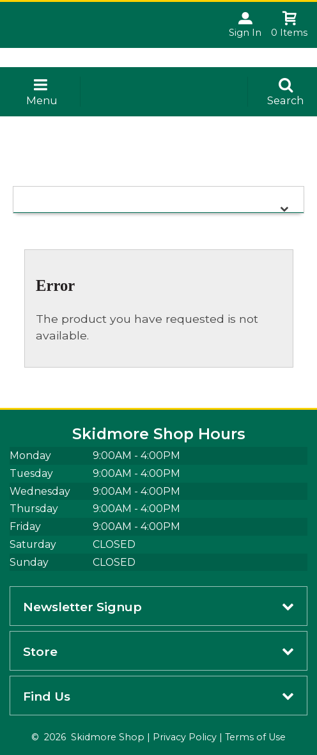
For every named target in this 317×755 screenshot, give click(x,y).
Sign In (245, 32)
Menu (42, 100)
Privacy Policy (185, 737)
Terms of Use (255, 737)
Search (285, 100)
